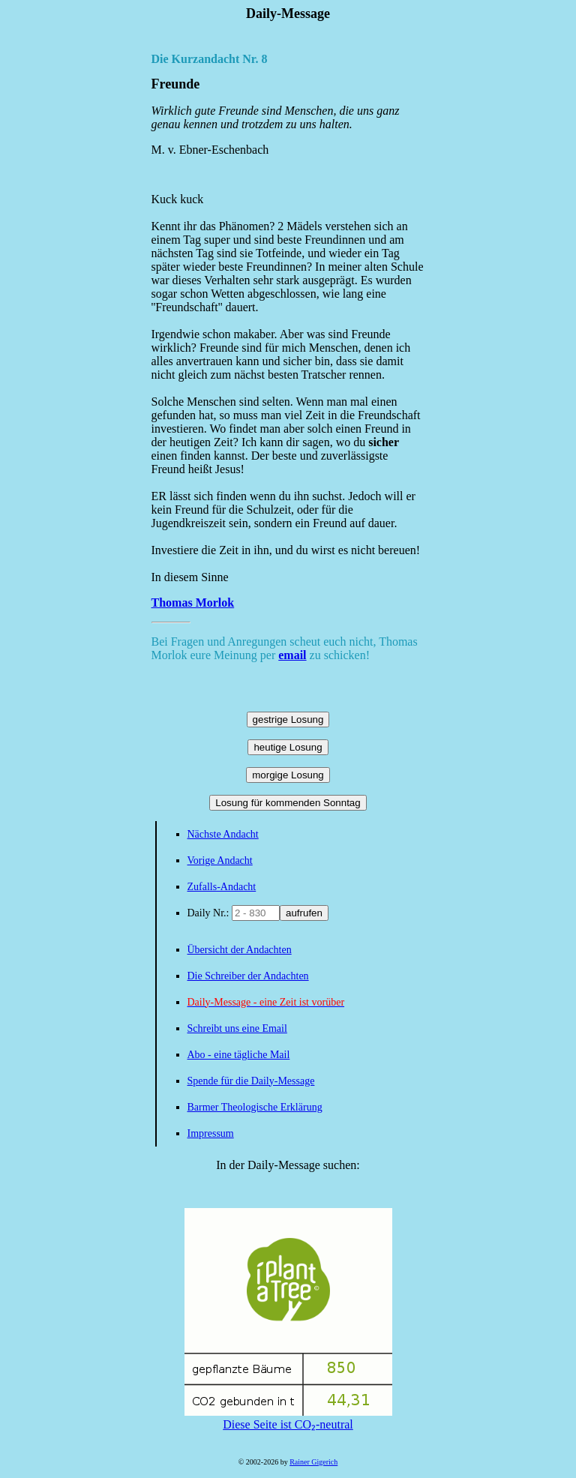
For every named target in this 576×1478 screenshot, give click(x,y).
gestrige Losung (288, 719)
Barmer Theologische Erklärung (255, 1107)
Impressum (211, 1133)
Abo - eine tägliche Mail (239, 1054)
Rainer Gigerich (314, 1462)
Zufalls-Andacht (222, 886)
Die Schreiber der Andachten (248, 976)
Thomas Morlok (193, 602)
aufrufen (304, 913)
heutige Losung (288, 747)
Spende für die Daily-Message (251, 1081)
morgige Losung (288, 775)
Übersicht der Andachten (240, 949)
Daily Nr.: (210, 913)
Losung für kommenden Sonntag (287, 802)
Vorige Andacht (220, 860)
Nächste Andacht (223, 834)
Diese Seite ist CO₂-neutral (288, 1418)
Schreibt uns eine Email (237, 1028)
